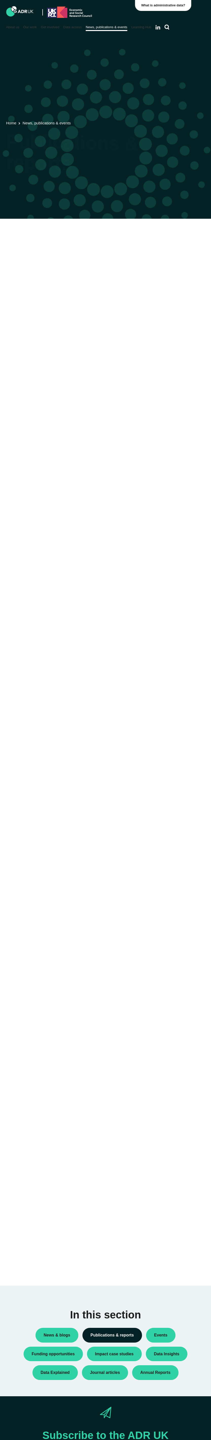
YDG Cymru (165, 453)
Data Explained (175, 699)
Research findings (169, 310)
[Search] (167, 27)
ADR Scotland (166, 415)
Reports (161, 302)
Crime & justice (167, 550)
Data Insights (165, 269)
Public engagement (170, 294)
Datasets (162, 277)
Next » (132, 276)
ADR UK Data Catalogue (88, 250)
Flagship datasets (22, 257)
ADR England (166, 393)
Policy (160, 286)
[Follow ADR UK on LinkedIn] (157, 27)
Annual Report (166, 261)
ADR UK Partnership (171, 423)
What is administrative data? (165, 5)
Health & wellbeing (170, 572)
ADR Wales (164, 431)
